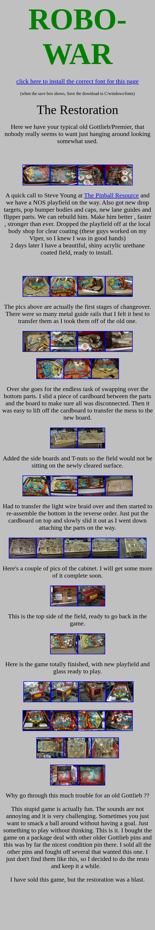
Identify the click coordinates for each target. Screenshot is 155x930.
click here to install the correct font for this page (77, 81)
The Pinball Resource (111, 195)
